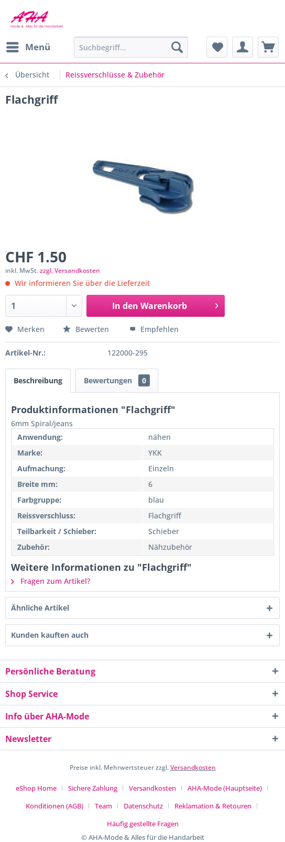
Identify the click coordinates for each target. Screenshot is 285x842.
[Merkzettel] (216, 47)
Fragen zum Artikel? (50, 581)
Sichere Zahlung (92, 788)
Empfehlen (154, 329)
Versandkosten (193, 767)
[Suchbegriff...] (131, 47)
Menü (28, 46)
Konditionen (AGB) (54, 806)
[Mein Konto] (242, 47)
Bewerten (87, 329)
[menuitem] (28, 47)
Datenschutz (143, 806)
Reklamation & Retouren (212, 806)
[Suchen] (177, 47)
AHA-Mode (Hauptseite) (225, 788)
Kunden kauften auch (50, 635)
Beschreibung (38, 380)
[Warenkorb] (268, 47)
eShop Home (36, 788)
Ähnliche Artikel (40, 608)
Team (103, 806)
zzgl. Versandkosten (70, 270)
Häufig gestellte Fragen (143, 823)
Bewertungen (117, 380)
